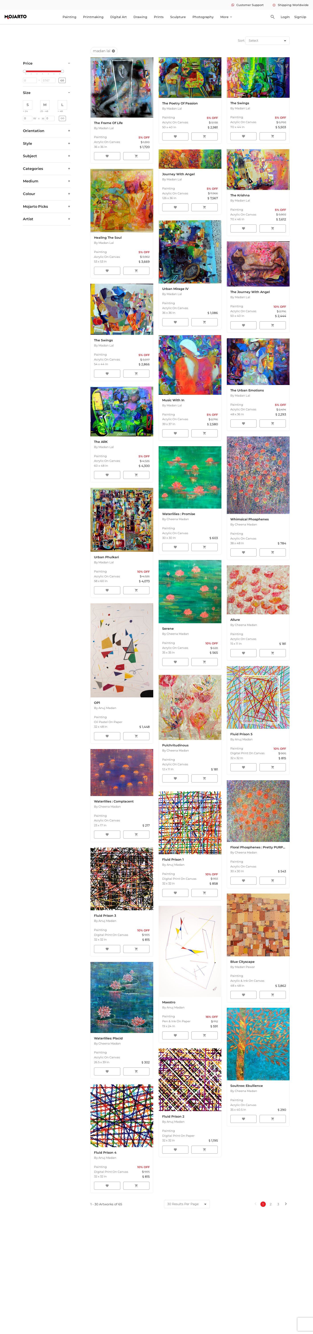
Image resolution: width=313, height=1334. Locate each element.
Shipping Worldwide (290, 5)
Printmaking (93, 17)
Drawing (140, 17)
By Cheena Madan (175, 519)
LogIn (285, 17)
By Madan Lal (104, 128)
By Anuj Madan (105, 708)
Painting (69, 17)
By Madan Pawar (242, 967)
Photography (203, 17)
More (226, 17)
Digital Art (118, 17)
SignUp (300, 17)
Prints (159, 17)
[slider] (25, 71)
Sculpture (178, 17)
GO (62, 80)
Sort (241, 41)
